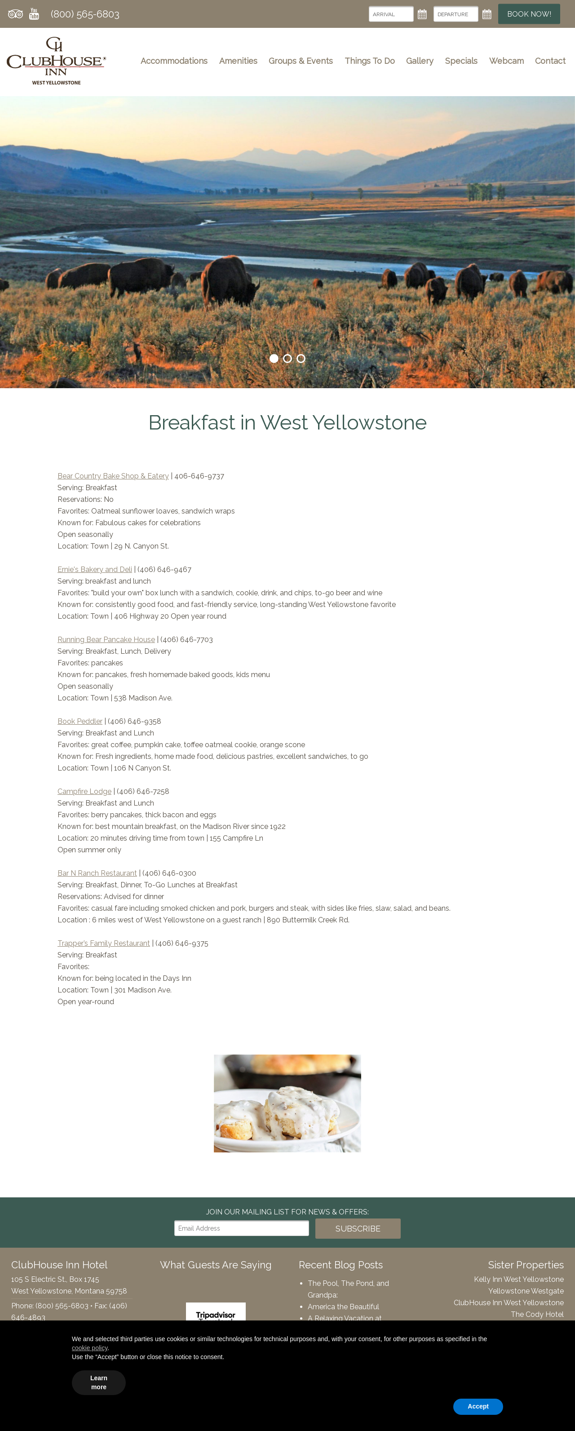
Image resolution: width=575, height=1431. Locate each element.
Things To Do (370, 61)
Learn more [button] (98, 1382)
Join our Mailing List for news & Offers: (287, 1212)
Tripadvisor (15, 14)
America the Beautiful (343, 1307)
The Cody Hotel (537, 1314)
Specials (461, 61)
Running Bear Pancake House (106, 639)
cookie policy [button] (89, 1347)
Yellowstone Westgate (526, 1291)
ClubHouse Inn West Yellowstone (509, 1302)
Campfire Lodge (84, 791)
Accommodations (174, 61)
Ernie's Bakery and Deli (95, 569)
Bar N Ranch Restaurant (97, 873)
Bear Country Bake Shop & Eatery (113, 476)
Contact (550, 61)
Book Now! (529, 14)
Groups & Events (301, 61)
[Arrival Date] (391, 14)
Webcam (506, 61)
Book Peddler (80, 721)
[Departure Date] (455, 14)
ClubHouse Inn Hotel (56, 60)
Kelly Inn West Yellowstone (519, 1279)
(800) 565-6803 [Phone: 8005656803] (85, 14)
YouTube (34, 14)
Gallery (419, 61)
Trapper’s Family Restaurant (104, 943)
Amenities (238, 61)
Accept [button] (478, 1406)
